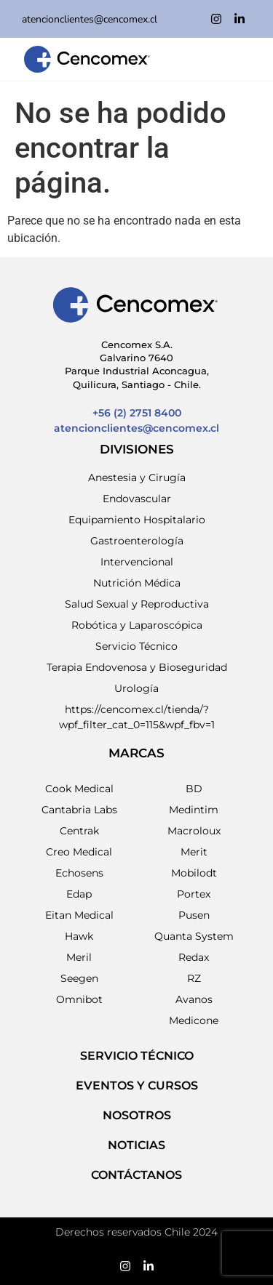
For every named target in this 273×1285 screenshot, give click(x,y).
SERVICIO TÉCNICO (137, 1056)
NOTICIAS (136, 1145)
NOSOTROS (137, 1115)
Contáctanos (136, 1175)
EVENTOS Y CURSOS (137, 1085)
